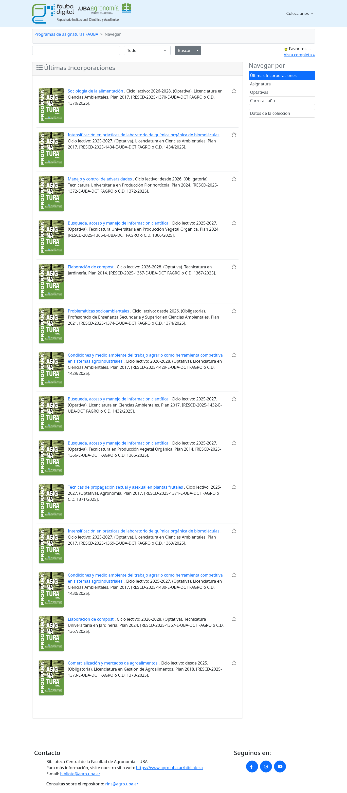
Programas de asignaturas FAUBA (66, 34)
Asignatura (260, 84)
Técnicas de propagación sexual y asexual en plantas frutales (125, 487)
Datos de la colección (270, 113)
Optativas (259, 92)
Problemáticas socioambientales (98, 311)
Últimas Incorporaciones (273, 75)
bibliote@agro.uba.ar (80, 774)
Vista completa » (299, 55)
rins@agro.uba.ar (121, 784)
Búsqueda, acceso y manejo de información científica (118, 223)
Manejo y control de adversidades (100, 179)
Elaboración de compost (91, 267)
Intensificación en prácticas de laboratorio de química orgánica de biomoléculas (144, 135)
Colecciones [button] (298, 13)
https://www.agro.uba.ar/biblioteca (169, 767)
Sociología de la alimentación (95, 91)
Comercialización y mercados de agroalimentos (113, 663)
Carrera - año (262, 100)
